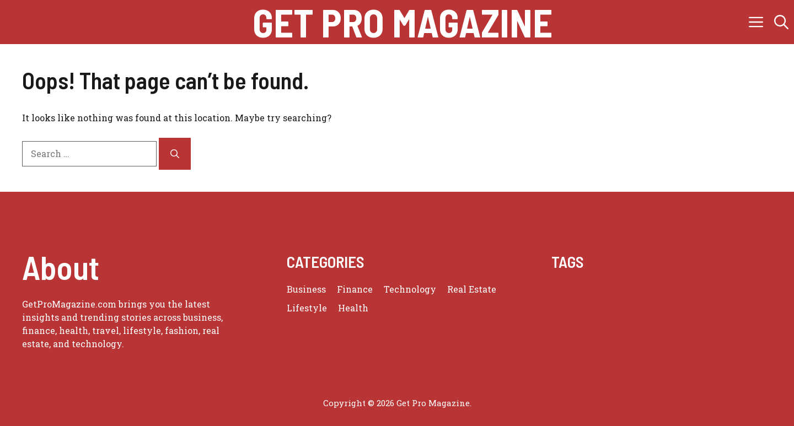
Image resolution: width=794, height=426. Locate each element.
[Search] (175, 154)
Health (353, 308)
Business (306, 289)
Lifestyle (307, 308)
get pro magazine (402, 22)
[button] (781, 22)
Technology (410, 289)
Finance (355, 289)
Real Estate (471, 289)
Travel (393, 308)
